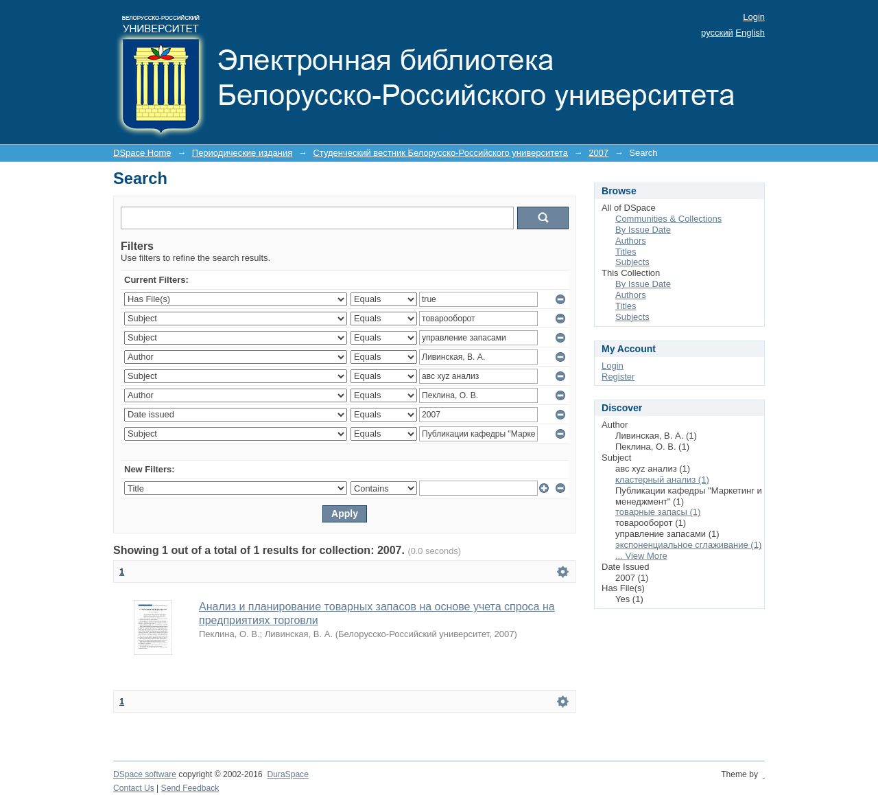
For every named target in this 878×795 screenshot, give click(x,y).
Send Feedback (190, 788)
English (750, 32)
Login (754, 17)
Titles (626, 251)
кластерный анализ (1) (662, 479)
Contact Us (133, 788)
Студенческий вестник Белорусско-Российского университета (440, 153)
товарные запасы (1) (657, 512)
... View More (641, 556)
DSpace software (144, 774)
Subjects (632, 262)
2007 (598, 153)
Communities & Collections (668, 219)
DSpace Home (142, 153)
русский (717, 32)
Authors (630, 240)
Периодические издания (242, 153)
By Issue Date (643, 229)
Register (618, 376)
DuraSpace (287, 774)
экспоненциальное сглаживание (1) (688, 545)
